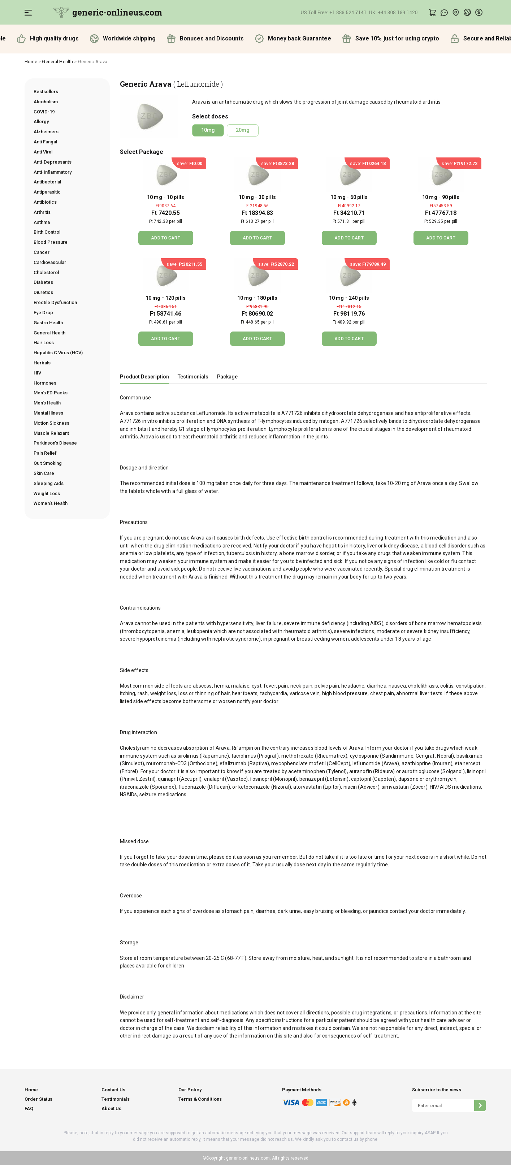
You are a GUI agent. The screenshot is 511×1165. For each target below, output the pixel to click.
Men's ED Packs (51, 392)
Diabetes (43, 282)
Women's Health (51, 503)
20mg (243, 130)
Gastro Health (48, 322)
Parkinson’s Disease (55, 443)
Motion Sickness (51, 423)
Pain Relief (45, 453)
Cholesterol (46, 272)
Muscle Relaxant (51, 433)
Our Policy (190, 1089)
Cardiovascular (50, 262)
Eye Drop (43, 312)
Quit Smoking (48, 463)
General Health (57, 61)
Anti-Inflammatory (53, 172)
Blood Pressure (51, 242)
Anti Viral (43, 152)
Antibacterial (47, 182)
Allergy (41, 121)
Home (31, 61)
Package (227, 377)
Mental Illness (48, 413)
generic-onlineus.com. (248, 1158)
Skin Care (44, 473)
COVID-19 (44, 111)
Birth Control (47, 232)
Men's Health (47, 403)
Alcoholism (46, 101)
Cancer (41, 252)
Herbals (42, 362)
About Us (111, 1108)
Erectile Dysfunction (55, 302)
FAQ (29, 1108)
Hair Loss (44, 342)
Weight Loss (47, 493)
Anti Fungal (45, 141)
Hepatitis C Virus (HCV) (58, 352)
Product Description (144, 377)
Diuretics (43, 292)
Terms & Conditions (200, 1099)
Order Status (38, 1099)
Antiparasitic (47, 192)
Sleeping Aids (49, 483)
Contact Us (113, 1089)
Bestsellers (46, 91)
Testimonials (193, 377)
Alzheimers (46, 131)
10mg (208, 130)
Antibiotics (45, 202)
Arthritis (42, 212)
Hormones (45, 383)
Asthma (42, 222)
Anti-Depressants (53, 162)
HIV (37, 373)
